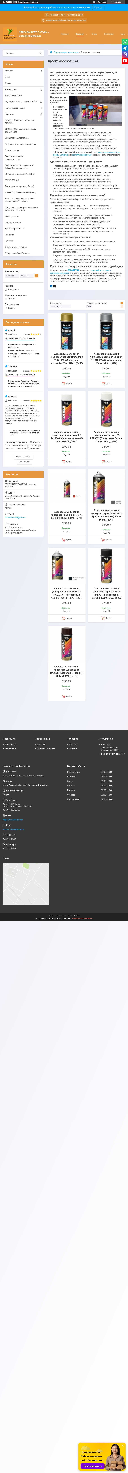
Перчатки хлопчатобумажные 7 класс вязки (22, 346)
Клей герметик (12, 216)
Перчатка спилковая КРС (113, 754)
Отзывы (8, 83)
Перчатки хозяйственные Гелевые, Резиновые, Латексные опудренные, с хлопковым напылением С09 (24, 383)
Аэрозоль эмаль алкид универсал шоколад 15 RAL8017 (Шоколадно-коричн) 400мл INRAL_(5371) (66, 671)
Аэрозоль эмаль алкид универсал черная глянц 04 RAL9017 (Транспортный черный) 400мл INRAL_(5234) (66, 593)
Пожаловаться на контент (82, 918)
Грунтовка (9, 235)
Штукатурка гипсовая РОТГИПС (19, 174)
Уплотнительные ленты (16, 247)
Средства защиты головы (17, 138)
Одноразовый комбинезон (17, 253)
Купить (98, 7)
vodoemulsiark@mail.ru (15, 517)
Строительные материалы (66, 52)
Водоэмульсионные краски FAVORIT (22, 102)
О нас (94, 34)
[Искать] (40, 53)
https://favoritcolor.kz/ (13, 820)
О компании (10, 748)
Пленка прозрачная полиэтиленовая (14, 157)
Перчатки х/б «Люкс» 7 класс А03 (22, 350)
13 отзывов (101, 2)
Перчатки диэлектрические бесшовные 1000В (109, 747)
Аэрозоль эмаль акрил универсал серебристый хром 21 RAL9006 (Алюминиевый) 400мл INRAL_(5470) (106, 359)
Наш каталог (11, 89)
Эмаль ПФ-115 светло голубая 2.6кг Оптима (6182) (23, 355)
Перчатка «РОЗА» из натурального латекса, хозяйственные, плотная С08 (25, 432)
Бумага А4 (10, 241)
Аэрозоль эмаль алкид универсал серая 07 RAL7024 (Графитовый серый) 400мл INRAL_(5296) (106, 515)
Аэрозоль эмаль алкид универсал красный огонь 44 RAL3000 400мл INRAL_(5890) (66, 515)
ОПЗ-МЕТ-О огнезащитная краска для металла (20, 130)
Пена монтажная (13, 222)
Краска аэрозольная (14, 228)
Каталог (80, 34)
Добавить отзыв (23, 457)
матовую (64, 155)
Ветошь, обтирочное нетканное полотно (19, 121)
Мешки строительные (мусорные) (20, 192)
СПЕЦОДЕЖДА (12, 180)
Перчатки (9, 114)
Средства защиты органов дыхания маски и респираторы (21, 208)
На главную (10, 744)
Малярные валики (13, 95)
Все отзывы (24, 462)
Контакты (109, 34)
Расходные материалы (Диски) (19, 186)
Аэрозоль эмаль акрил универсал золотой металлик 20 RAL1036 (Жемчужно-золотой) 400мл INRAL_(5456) (67, 359)
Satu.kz (76, 916)
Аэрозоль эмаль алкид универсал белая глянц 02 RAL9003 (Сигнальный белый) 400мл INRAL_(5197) (67, 437)
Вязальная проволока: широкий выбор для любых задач (20, 200)
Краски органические (15, 108)
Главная (65, 34)
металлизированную (82, 155)
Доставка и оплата (46, 748)
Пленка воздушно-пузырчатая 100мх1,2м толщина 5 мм (19, 166)
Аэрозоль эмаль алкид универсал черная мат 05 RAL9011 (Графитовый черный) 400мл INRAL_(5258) (106, 593)
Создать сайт (23, 2)
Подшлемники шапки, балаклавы (20, 144)
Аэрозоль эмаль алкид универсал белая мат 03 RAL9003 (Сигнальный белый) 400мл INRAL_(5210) (106, 437)
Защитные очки (12, 150)
